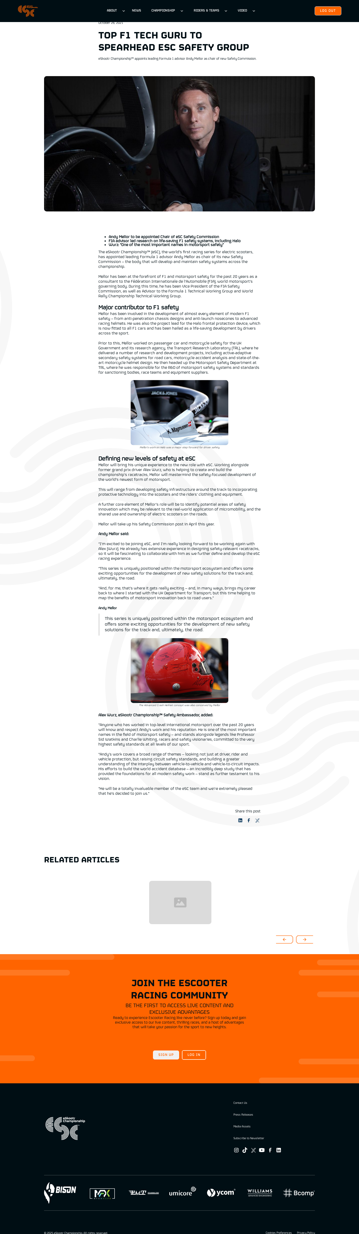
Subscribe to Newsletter (248, 1138)
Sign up (166, 1055)
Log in (194, 1055)
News (136, 10)
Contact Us (240, 1103)
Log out (328, 11)
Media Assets (242, 1126)
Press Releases (243, 1115)
